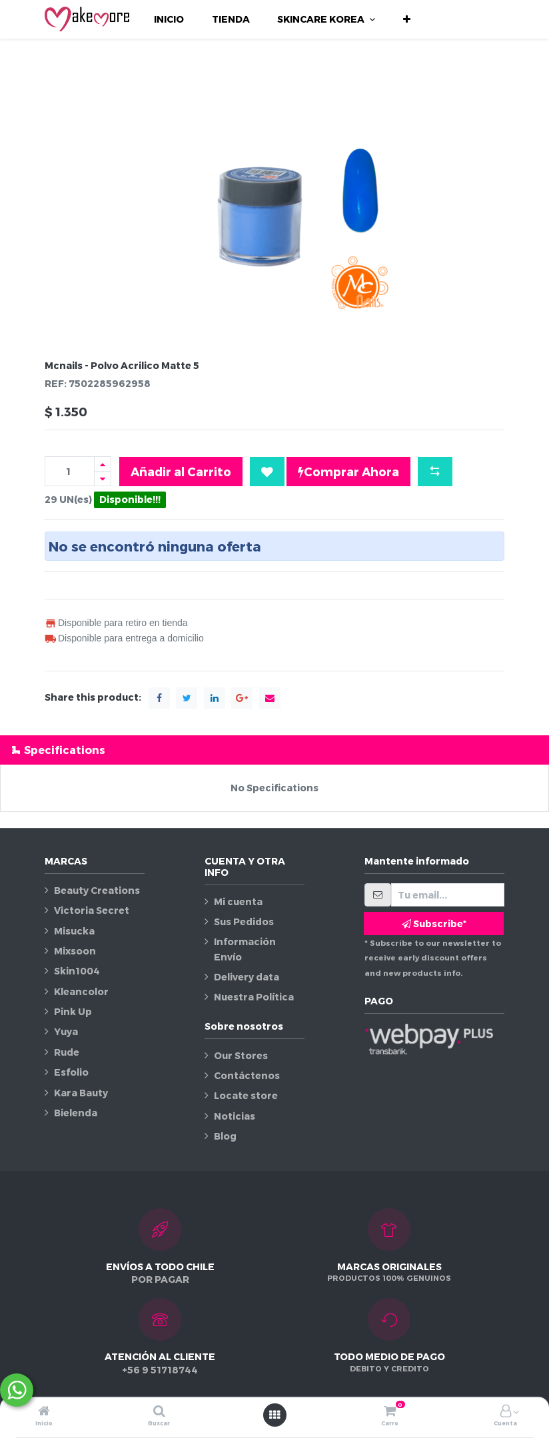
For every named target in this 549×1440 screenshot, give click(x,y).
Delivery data (246, 976)
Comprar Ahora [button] (348, 471)
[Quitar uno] (103, 479)
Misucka (74, 930)
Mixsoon (75, 950)
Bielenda (75, 1112)
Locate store (246, 1095)
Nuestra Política (254, 996)
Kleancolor (81, 991)
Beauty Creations (97, 890)
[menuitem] (169, 19)
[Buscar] (159, 1411)
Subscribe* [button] (434, 923)
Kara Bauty (81, 1092)
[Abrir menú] (274, 1415)
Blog (225, 1136)
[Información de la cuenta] (505, 1411)
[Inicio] (44, 1411)
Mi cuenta (238, 901)
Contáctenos (247, 1075)
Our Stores (241, 1055)
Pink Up (73, 1011)
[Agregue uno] (103, 464)
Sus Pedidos (244, 921)
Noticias (234, 1116)
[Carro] (390, 1411)
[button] (407, 19)
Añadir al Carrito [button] (181, 471)
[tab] (274, 749)
